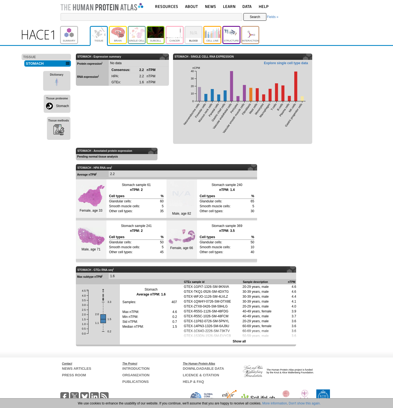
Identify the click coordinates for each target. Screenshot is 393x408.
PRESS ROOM (74, 375)
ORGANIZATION (135, 375)
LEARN (229, 6)
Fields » (272, 17)
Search (255, 17)
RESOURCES (166, 6)
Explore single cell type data (286, 63)
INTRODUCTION (136, 368)
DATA (247, 6)
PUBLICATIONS (135, 382)
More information (274, 403)
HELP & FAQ (193, 382)
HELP (264, 6)
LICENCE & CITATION (201, 375)
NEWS (210, 6)
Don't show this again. (305, 403)
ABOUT (191, 6)
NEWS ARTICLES (76, 368)
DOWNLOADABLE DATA (203, 368)
